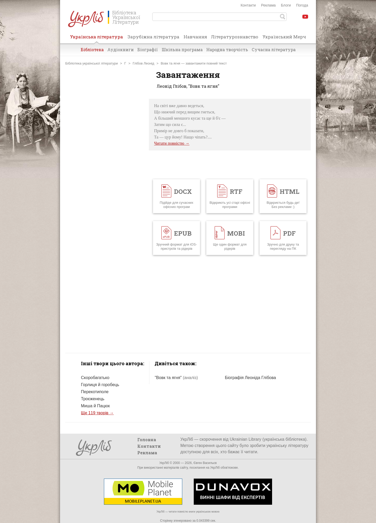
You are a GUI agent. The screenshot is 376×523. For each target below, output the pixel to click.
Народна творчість (227, 49)
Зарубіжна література (153, 37)
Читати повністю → (172, 143)
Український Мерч (284, 37)
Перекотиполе (95, 392)
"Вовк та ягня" (176, 377)
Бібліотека (92, 49)
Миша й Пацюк (95, 406)
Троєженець (92, 399)
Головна (146, 439)
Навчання (195, 37)
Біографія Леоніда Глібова (250, 377)
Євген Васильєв (205, 463)
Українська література (96, 38)
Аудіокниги (120, 49)
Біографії (147, 49)
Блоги (286, 5)
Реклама (268, 5)
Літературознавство (234, 37)
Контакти (248, 5)
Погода (302, 5)
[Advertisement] (104, 177)
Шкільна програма (182, 49)
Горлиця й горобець (100, 384)
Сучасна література (274, 49)
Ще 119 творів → (97, 413)
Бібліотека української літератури (91, 63)
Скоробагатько (95, 377)
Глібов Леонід (143, 63)
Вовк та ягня (170, 63)
